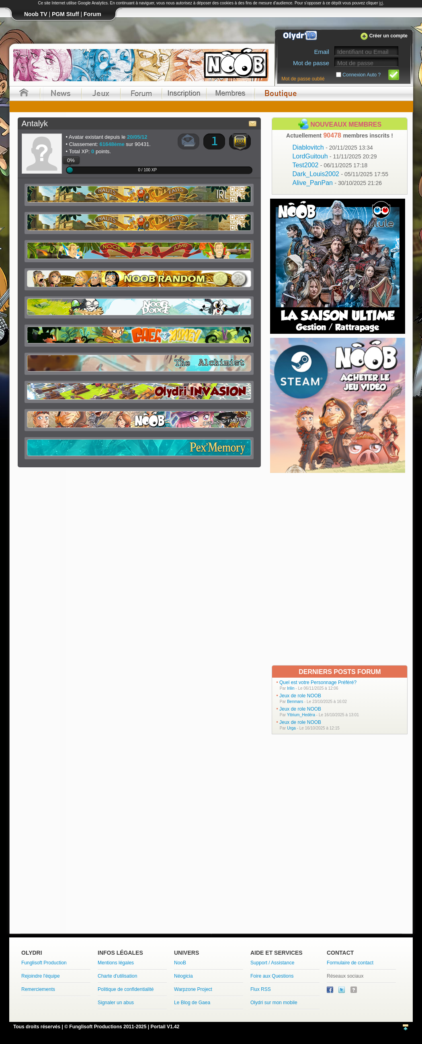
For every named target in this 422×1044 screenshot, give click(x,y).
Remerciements (38, 989)
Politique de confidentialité (126, 989)
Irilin (290, 688)
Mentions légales (116, 963)
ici (381, 3)
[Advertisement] (98, 568)
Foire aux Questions (271, 976)
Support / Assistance (272, 963)
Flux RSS (260, 989)
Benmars (295, 701)
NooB (180, 963)
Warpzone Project (193, 989)
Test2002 (329, 165)
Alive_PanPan (337, 182)
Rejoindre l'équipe (40, 976)
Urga (291, 728)
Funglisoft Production (44, 963)
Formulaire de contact (350, 963)
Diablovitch (332, 147)
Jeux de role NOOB (300, 696)
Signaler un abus (116, 1002)
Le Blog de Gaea (192, 1002)
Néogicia (183, 976)
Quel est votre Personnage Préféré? (317, 682)
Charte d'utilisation (117, 976)
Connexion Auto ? (361, 75)
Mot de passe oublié (302, 79)
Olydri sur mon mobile (273, 1002)
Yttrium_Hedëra (301, 715)
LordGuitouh (334, 156)
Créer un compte (388, 36)
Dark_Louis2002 (340, 174)
